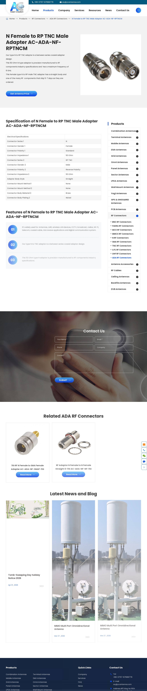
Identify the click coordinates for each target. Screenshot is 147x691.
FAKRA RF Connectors (122, 226)
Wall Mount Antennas (122, 187)
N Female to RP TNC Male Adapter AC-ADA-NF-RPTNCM (97, 18)
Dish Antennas (118, 149)
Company (64, 10)
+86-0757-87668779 (43, 2)
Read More (27, 472)
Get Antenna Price (21, 93)
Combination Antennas (123, 131)
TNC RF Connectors (121, 245)
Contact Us (122, 10)
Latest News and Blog (73, 495)
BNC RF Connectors (121, 222)
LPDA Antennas (119, 180)
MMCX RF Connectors (122, 233)
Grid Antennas (118, 156)
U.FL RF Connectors (121, 249)
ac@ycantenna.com (71, 2)
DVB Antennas (118, 289)
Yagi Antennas (119, 193)
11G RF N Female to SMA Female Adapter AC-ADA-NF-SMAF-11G (27, 465)
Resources (95, 10)
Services (79, 10)
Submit (66, 380)
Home (35, 10)
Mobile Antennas (120, 143)
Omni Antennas (119, 162)
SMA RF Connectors (121, 241)
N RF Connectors (120, 237)
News (108, 10)
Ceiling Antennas (120, 276)
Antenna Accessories (122, 264)
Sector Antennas (120, 174)
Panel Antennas (119, 168)
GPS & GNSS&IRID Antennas (120, 201)
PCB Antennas (118, 209)
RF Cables (116, 270)
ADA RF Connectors (58, 18)
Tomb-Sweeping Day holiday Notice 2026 (24, 575)
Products (48, 10)
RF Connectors (38, 18)
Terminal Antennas (121, 137)
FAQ (80, 682)
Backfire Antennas (120, 282)
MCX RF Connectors (122, 230)
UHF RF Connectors (121, 253)
